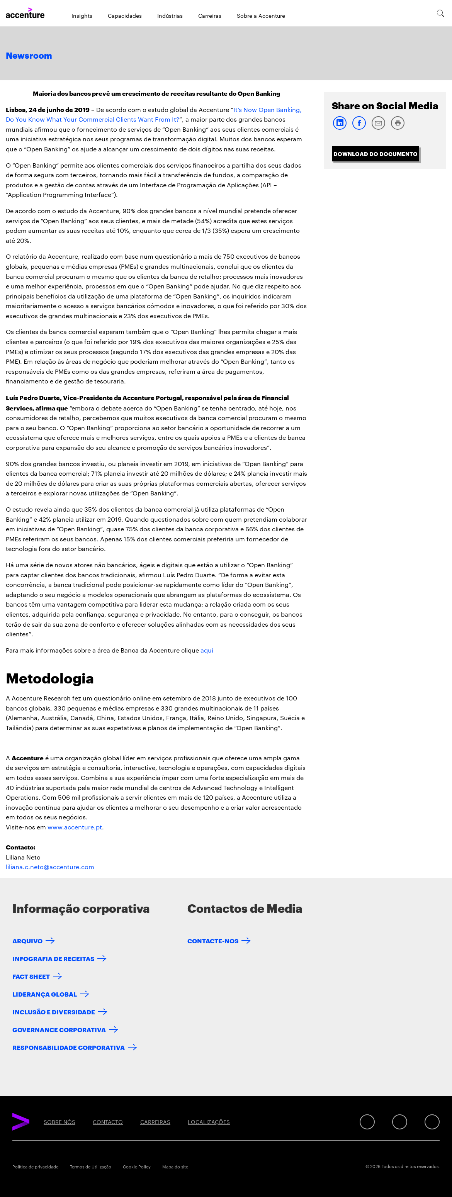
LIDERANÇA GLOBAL (44, 993)
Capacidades (125, 15)
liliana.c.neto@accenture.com (50, 867)
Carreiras (209, 15)
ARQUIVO (27, 940)
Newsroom (29, 56)
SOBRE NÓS (59, 1122)
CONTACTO (108, 1122)
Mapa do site (175, 1166)
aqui (207, 650)
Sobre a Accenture (261, 15)
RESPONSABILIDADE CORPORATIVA (68, 1047)
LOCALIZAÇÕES (209, 1122)
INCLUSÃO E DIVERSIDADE (53, 1011)
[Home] (25, 13)
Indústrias (170, 15)
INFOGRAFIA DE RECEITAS (53, 958)
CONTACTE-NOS (212, 940)
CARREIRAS (155, 1122)
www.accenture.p (74, 827)
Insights (81, 15)
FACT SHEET (31, 976)
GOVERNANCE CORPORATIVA (59, 1029)
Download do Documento (375, 153)
